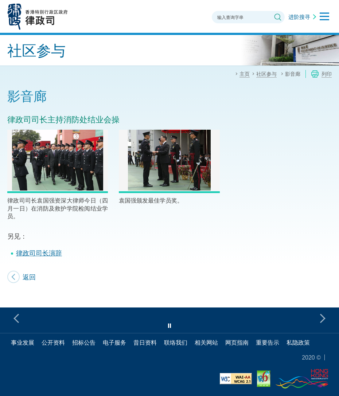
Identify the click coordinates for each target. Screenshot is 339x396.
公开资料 (53, 342)
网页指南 (237, 342)
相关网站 (206, 342)
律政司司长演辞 (39, 252)
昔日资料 (145, 342)
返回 (29, 277)
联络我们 (175, 342)
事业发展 (22, 342)
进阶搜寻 (299, 16)
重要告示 (267, 342)
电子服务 (114, 342)
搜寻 (277, 17)
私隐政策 (298, 342)
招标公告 (84, 342)
